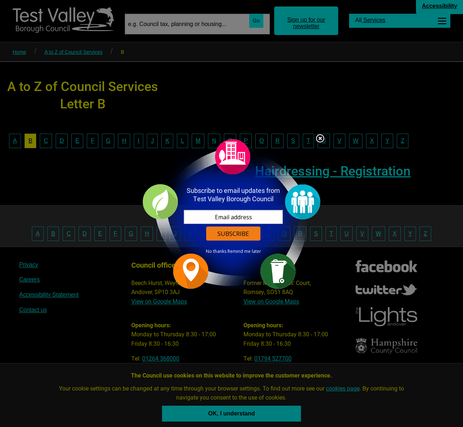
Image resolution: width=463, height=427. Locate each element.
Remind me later (244, 251)
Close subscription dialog (320, 139)
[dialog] (231, 213)
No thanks (216, 251)
